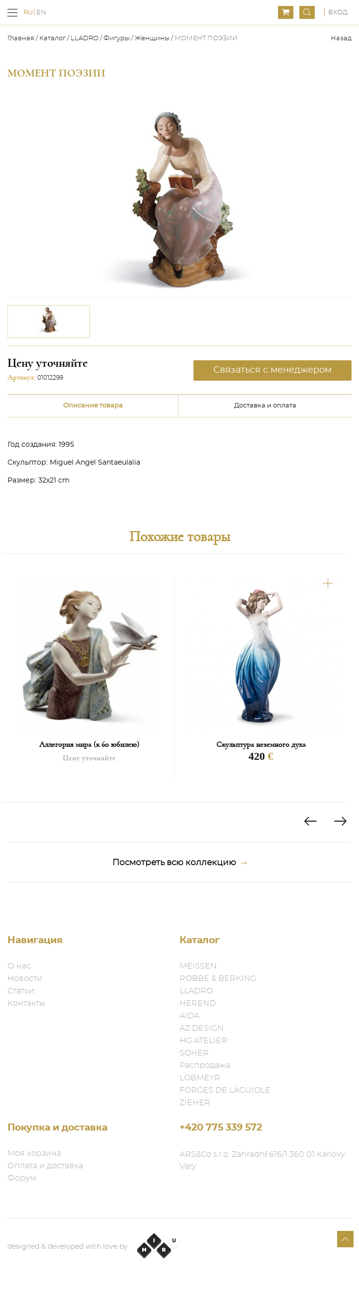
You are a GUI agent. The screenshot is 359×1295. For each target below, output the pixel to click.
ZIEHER (195, 1103)
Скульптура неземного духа (261, 744)
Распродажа (205, 1065)
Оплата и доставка (45, 1166)
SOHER (194, 1053)
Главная (21, 38)
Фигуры (116, 38)
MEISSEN (198, 966)
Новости (24, 978)
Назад (341, 38)
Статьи (20, 991)
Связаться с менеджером (272, 370)
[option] (48, 321)
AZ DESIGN (202, 1028)
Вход (338, 12)
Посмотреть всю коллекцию (179, 863)
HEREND (198, 1003)
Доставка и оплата (265, 406)
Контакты (26, 1003)
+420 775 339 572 (221, 1128)
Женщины (152, 38)
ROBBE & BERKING (218, 978)
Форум (21, 1178)
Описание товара (93, 406)
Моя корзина (34, 1153)
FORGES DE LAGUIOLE (225, 1090)
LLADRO (84, 38)
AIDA (189, 1016)
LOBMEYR (200, 1078)
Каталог (52, 38)
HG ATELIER (203, 1041)
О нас (19, 966)
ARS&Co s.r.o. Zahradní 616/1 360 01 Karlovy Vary (262, 1160)
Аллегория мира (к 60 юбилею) (89, 744)
